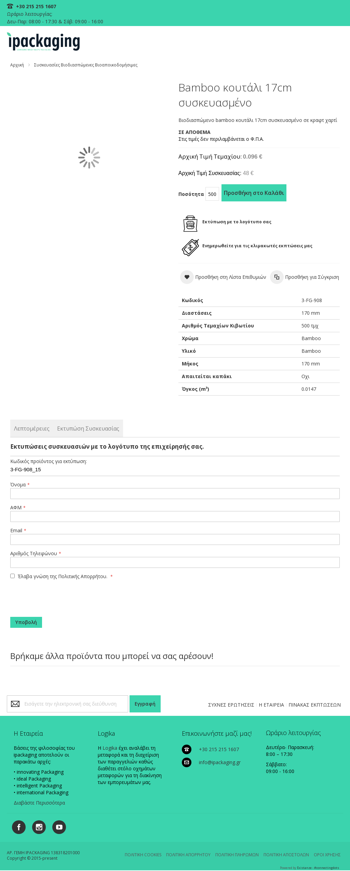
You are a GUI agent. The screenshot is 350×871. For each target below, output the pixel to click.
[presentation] (51, 595)
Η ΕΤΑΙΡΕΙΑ (271, 704)
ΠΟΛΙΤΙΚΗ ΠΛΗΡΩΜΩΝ (237, 855)
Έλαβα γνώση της (59, 576)
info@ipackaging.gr (220, 762)
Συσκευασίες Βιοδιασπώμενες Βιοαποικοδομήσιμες (85, 65)
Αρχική (17, 65)
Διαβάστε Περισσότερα (39, 802)
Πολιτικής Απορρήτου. (82, 576)
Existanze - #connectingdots (318, 868)
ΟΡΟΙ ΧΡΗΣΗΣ (327, 855)
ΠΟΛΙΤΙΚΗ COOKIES (143, 855)
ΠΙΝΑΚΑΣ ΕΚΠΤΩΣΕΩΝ (314, 704)
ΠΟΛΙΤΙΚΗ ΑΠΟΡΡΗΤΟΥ (188, 855)
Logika (110, 748)
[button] (223, 277)
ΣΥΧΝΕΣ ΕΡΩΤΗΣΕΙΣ (231, 704)
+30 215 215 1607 (35, 6)
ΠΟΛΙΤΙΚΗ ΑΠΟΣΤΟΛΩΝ (286, 855)
